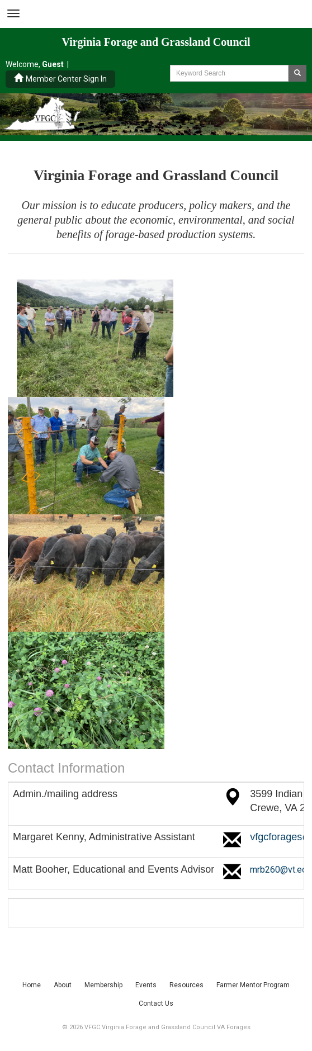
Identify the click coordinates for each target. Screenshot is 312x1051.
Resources (186, 985)
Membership (103, 985)
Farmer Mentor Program (253, 985)
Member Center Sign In (60, 78)
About (63, 985)
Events (146, 985)
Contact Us (156, 1003)
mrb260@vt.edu (280, 869)
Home (31, 985)
